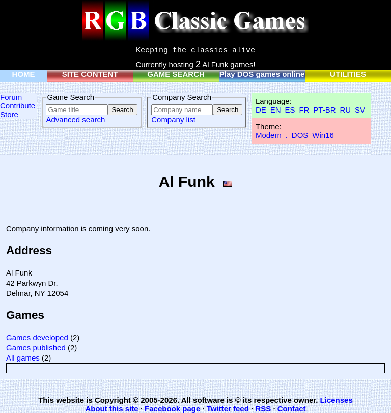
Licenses (336, 400)
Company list (173, 119)
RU (345, 109)
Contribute (17, 105)
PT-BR (324, 109)
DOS (300, 135)
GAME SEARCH (176, 74)
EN (275, 109)
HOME (23, 74)
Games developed (37, 337)
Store (9, 114)
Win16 (323, 135)
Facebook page (172, 408)
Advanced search (75, 119)
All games (23, 357)
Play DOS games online (262, 74)
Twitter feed (228, 408)
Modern (269, 135)
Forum (11, 97)
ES (290, 109)
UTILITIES (348, 74)
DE (261, 109)
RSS (263, 408)
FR (304, 109)
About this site (111, 408)
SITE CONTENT (90, 74)
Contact (291, 408)
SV (360, 109)
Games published (36, 347)
